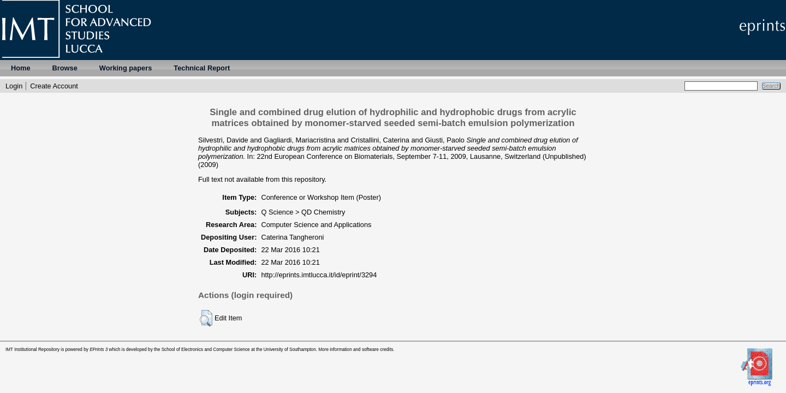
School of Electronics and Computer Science (206, 349)
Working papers (125, 68)
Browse (65, 68)
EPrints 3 (99, 349)
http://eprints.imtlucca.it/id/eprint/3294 (319, 275)
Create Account (54, 86)
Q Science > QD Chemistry (303, 212)
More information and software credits (355, 349)
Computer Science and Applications (316, 225)
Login (13, 86)
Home (21, 68)
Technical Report (202, 68)
